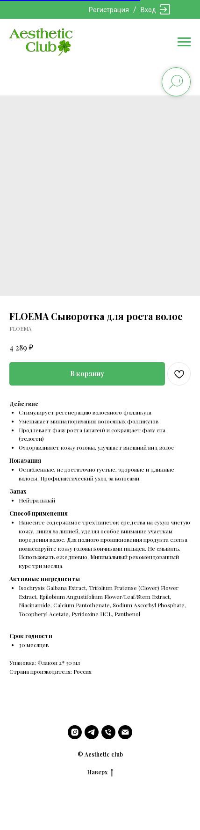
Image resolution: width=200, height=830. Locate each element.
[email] (125, 732)
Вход (148, 10)
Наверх (100, 772)
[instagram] (75, 732)
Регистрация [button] (109, 10)
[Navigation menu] (184, 42)
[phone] (108, 732)
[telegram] (92, 732)
